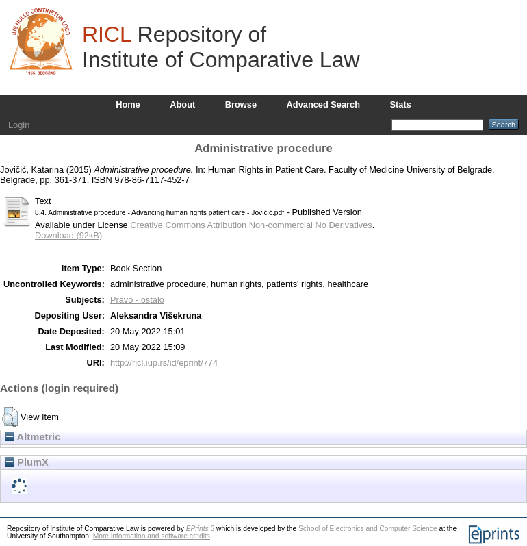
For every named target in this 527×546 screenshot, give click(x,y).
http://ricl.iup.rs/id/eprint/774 (164, 363)
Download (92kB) (68, 235)
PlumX (27, 462)
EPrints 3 (200, 528)
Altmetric (32, 437)
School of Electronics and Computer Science (367, 528)
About (182, 104)
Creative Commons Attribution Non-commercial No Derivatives (251, 225)
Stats (400, 104)
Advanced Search (323, 104)
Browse (241, 104)
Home (128, 104)
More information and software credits (151, 536)
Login (18, 125)
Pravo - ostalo (137, 300)
